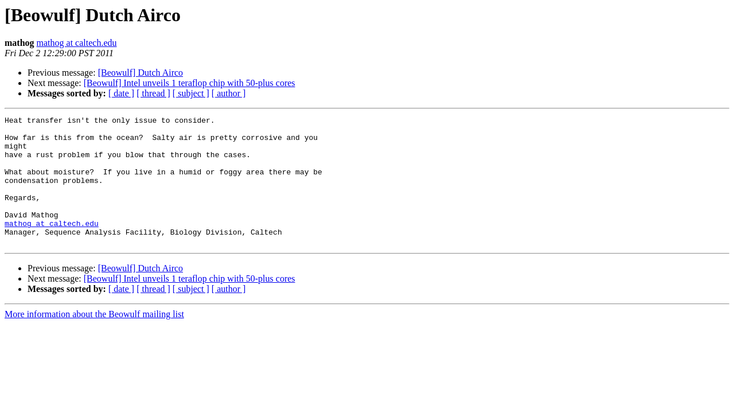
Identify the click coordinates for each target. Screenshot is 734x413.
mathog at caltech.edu (77, 43)
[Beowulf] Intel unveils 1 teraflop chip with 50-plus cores (189, 83)
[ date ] (121, 93)
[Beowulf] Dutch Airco (140, 72)
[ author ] (229, 93)
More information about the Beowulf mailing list (94, 340)
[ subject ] (191, 93)
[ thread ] (153, 93)
